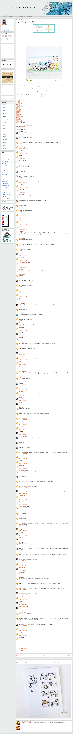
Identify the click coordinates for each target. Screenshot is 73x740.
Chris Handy (21, 274)
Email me (7, 28)
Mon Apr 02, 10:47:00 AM (23, 560)
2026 (4, 104)
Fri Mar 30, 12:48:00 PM (23, 229)
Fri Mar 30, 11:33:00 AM (23, 197)
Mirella (20, 431)
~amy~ (20, 131)
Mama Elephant (4, 174)
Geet (20, 366)
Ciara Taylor (21, 465)
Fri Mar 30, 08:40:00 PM (23, 325)
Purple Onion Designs (5, 179)
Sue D (20, 337)
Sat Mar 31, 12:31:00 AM (23, 364)
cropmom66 (21, 351)
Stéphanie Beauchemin (20, 120)
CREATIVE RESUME (11, 16)
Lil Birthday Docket (20, 660)
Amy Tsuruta (18, 102)
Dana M (20, 361)
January (4, 134)
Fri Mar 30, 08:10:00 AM (23, 143)
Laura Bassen (18, 111)
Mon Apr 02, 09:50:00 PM (23, 584)
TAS (19, 512)
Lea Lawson (18, 112)
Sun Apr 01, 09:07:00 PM (23, 540)
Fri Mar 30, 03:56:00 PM (23, 281)
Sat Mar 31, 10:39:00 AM (23, 419)
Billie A (20, 279)
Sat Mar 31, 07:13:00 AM (23, 384)
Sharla (20, 557)
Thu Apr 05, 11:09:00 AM (23, 625)
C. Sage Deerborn (22, 436)
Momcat (20, 231)
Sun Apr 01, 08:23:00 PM (23, 535)
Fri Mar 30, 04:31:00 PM (23, 291)
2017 (4, 136)
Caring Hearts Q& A (21, 16)
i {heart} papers (4, 198)
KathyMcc (20, 455)
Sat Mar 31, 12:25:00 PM (23, 439)
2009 (4, 148)
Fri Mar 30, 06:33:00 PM (23, 301)
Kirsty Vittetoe (21, 322)
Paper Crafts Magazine (6, 176)
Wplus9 (3, 196)
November (5, 119)
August (4, 123)
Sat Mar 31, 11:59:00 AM (23, 434)
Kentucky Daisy (21, 521)
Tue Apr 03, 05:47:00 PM (23, 604)
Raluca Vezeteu (18, 117)
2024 (4, 107)
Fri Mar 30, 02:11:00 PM (23, 267)
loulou (20, 489)
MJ (19, 288)
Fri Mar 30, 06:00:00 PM (23, 296)
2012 (4, 144)
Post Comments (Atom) (46, 658)
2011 (4, 145)
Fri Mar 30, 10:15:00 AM (23, 177)
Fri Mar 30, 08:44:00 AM (23, 148)
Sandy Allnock (18, 118)
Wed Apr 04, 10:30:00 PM (23, 620)
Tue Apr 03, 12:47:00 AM (23, 589)
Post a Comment (20, 650)
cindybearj (21, 356)
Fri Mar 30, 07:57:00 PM (23, 315)
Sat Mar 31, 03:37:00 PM (23, 458)
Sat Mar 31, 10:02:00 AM (23, 414)
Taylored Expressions (5, 190)
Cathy (20, 332)
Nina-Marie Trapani (19, 116)
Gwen (20, 537)
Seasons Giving (4, 181)
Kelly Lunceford (18, 107)
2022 (4, 110)
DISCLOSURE (30, 16)
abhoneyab (21, 238)
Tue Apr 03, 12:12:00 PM (23, 594)
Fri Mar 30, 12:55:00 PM (23, 236)
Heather (20, 532)
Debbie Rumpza (21, 160)
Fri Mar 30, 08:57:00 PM (23, 330)
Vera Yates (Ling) (6, 24)
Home (44, 655)
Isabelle (20, 450)
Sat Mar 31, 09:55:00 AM (23, 405)
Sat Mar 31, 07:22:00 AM (23, 389)
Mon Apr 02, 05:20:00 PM (23, 570)
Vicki (20, 155)
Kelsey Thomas (21, 150)
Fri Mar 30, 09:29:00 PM (23, 349)
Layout (3, 170)
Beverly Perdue (21, 582)
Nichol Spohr (18, 115)
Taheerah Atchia (19, 121)
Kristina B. (21, 397)
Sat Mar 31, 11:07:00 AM (23, 424)
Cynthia (20, 527)
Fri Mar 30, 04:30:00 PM (23, 286)
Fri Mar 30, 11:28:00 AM (23, 192)
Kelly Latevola (18, 108)
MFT (2, 172)
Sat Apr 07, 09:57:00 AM (23, 635)
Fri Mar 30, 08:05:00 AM (23, 138)
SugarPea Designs (22, 126)
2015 (4, 139)
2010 (4, 147)
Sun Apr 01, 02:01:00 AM (23, 482)
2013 (4, 142)
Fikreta (20, 170)
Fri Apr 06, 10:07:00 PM (23, 630)
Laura (20, 501)
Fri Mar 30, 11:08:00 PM (23, 359)
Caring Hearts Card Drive (6, 159)
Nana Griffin (21, 596)
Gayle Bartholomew (22, 470)
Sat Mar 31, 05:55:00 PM (23, 468)
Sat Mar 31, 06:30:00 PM (23, 473)
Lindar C (20, 441)
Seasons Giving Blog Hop (25, 726)
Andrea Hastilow (22, 371)
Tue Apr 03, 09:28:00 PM (23, 610)
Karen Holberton (22, 426)
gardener (20, 257)
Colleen (20, 194)
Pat (19, 226)
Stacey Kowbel (21, 612)
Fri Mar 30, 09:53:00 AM (23, 172)
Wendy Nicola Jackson (23, 606)
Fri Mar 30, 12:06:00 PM (23, 218)
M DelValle (20, 460)
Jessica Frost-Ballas (19, 106)
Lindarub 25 (21, 572)
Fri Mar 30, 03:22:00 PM (23, 272)
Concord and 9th (5, 161)
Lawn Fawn (4, 168)
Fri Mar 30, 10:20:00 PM (23, 354)
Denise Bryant (21, 342)
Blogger (48, 737)
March (4, 131)
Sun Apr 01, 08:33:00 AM (23, 493)
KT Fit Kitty (21, 303)
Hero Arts (3, 165)
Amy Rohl (18, 101)
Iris (19, 317)
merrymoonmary (39, 737)
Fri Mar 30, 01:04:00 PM (23, 245)
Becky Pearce (18, 104)
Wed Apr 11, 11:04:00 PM (23, 648)
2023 (4, 108)
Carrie (20, 421)
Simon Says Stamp (5, 183)
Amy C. (20, 542)
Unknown (20, 308)
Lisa (19, 402)
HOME (4, 16)
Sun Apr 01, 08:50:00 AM (23, 499)
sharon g (20, 189)
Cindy (20, 386)
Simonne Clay (18, 119)
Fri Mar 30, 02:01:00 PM (23, 260)
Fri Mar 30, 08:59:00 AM (23, 158)
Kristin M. (20, 577)
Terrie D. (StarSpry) (22, 252)
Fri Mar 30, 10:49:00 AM (23, 187)
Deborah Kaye (21, 591)
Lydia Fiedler (18, 113)
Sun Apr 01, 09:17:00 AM (23, 504)
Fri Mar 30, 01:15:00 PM (23, 250)
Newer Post (18, 655)
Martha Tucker (18, 114)
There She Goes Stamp (6, 194)
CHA (2, 157)
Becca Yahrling (21, 213)
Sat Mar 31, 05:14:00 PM (23, 463)
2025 (4, 105)
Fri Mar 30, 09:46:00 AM (23, 163)
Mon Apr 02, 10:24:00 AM (23, 555)
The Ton (3, 192)
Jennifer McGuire (19, 105)
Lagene (20, 407)
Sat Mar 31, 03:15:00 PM (23, 448)
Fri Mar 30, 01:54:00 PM (23, 255)
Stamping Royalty (5, 187)
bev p (20, 220)
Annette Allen (21, 136)
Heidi (20, 145)
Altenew (3, 154)
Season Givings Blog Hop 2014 (26, 721)
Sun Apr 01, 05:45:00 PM (23, 519)
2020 (4, 113)
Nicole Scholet (21, 179)
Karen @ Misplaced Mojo (23, 475)
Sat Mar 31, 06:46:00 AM (23, 379)
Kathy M (20, 269)
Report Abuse (5, 201)
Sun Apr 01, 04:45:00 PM (23, 510)
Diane (20, 484)
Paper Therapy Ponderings (23, 262)
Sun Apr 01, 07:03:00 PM (23, 525)
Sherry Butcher (21, 391)
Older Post (69, 655)
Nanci (20, 412)
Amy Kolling (18, 100)
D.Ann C (20, 632)
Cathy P (20, 184)
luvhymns (20, 377)
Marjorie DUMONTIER (23, 506)
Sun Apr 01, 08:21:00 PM (23, 530)
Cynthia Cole (21, 567)
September (5, 122)
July (3, 125)
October (4, 120)
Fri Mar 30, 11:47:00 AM (23, 206)
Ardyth (20, 165)
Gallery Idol (4, 163)
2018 (4, 116)
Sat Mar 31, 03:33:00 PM (23, 453)
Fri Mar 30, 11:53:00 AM (23, 211)
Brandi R (20, 627)
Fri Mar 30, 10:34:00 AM (23, 182)
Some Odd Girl (4, 185)
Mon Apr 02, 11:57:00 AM (23, 565)
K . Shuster (21, 243)
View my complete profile (6, 30)
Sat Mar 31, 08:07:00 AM (23, 400)
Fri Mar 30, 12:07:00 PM (23, 224)
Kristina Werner (18, 110)
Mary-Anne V (21, 495)
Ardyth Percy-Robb (19, 103)
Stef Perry (20, 199)
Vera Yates (18, 122)
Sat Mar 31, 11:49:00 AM (23, 429)
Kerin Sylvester (18, 109)
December (5, 117)
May (3, 128)
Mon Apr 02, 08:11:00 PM (23, 575)
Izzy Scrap (20, 547)
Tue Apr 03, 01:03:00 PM (23, 599)
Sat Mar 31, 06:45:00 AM (23, 369)
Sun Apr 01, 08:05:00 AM (23, 487)
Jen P (20, 601)
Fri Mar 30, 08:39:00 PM (23, 320)
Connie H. (20, 293)
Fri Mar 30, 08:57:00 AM (23, 153)
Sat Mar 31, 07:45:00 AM (23, 395)
